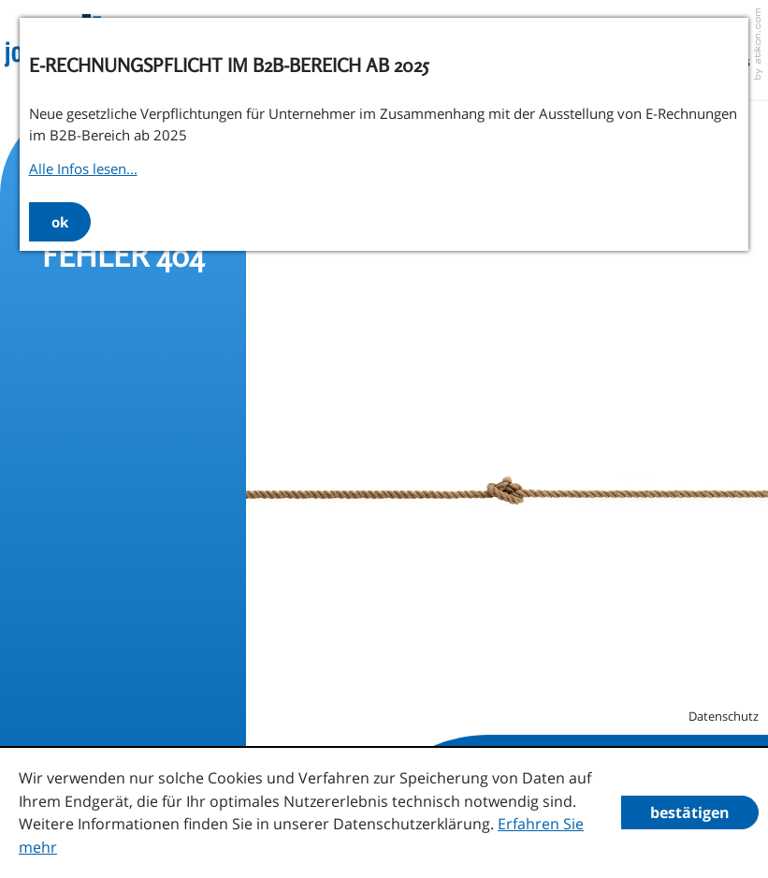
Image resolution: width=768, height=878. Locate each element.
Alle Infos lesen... (83, 168)
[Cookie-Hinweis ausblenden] (690, 812)
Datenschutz (723, 716)
